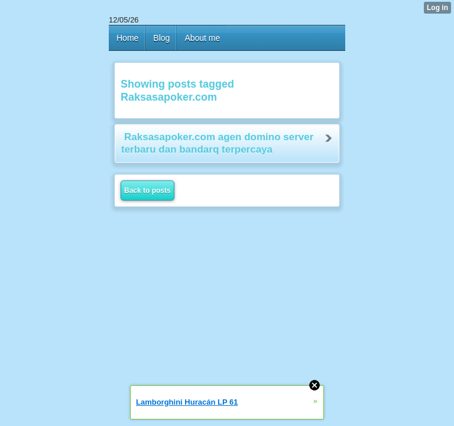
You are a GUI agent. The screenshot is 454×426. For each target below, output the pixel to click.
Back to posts (147, 190)
